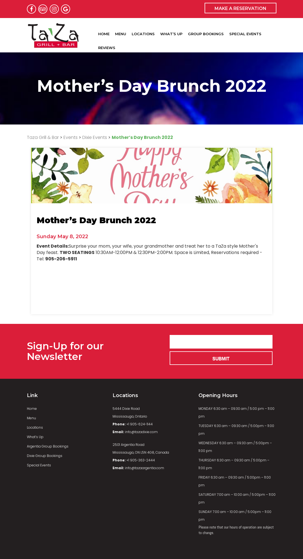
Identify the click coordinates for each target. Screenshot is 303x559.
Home (32, 408)
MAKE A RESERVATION (240, 8)
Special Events (39, 465)
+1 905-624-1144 (133, 424)
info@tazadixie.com (135, 432)
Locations (35, 427)
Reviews (106, 45)
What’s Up (35, 437)
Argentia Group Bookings (47, 446)
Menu (31, 418)
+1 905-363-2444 (134, 460)
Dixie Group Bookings (44, 455)
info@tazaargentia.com (138, 468)
